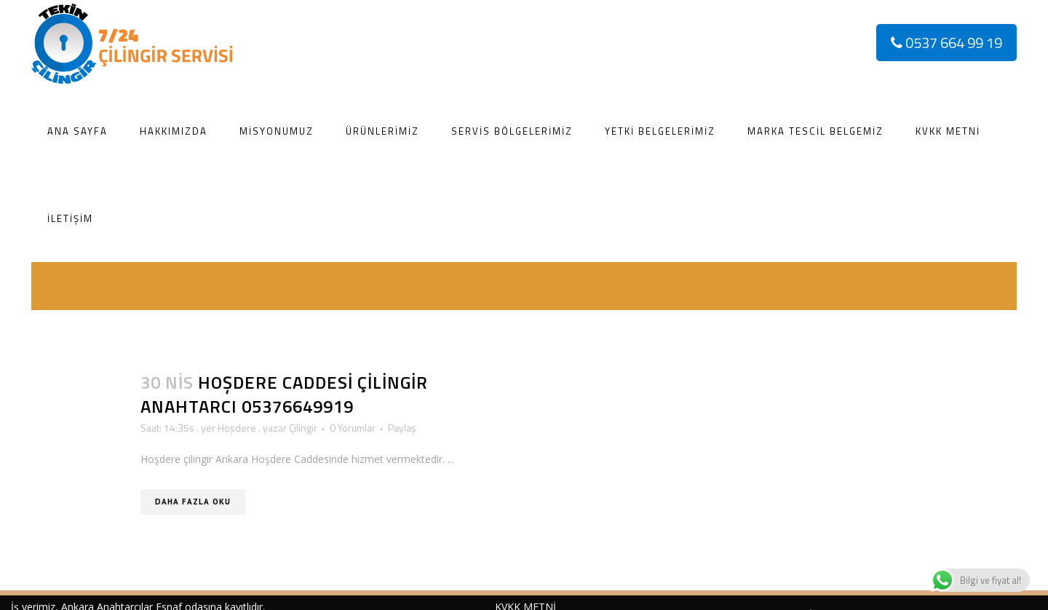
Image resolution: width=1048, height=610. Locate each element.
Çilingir (303, 427)
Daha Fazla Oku (193, 501)
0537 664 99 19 (946, 42)
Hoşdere (237, 427)
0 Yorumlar (353, 427)
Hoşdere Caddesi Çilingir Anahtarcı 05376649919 (284, 394)
